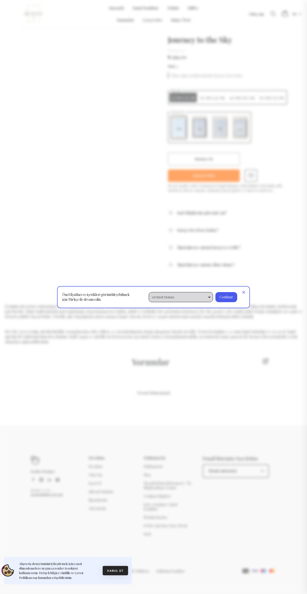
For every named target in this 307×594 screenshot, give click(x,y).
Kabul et (115, 570)
